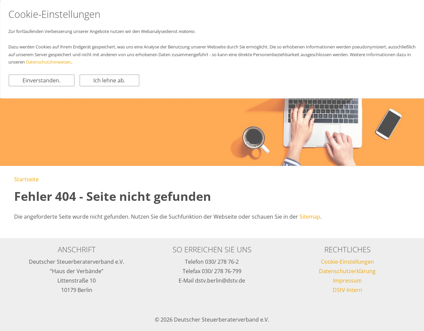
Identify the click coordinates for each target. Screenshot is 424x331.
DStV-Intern (347, 290)
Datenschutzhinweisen (48, 62)
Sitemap (309, 216)
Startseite (26, 179)
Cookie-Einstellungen (347, 261)
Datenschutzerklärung (347, 271)
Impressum (347, 280)
